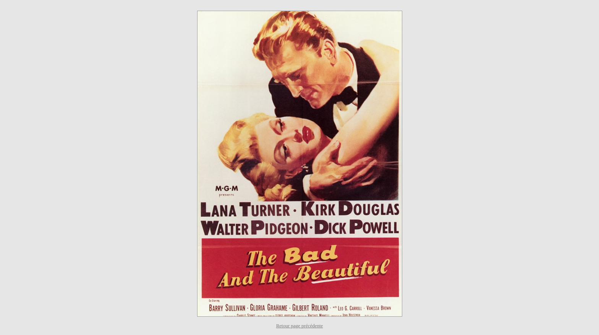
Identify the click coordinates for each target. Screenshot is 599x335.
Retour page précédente (299, 326)
